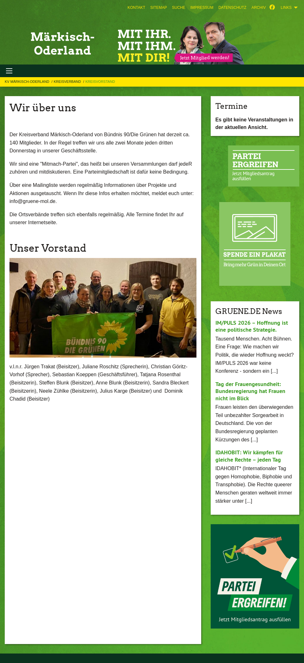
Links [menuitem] (286, 7)
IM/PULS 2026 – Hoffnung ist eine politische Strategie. (251, 326)
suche (178, 7)
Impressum (202, 7)
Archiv (258, 7)
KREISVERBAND (68, 81)
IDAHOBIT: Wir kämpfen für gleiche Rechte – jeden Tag (249, 456)
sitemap (158, 7)
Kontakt (136, 7)
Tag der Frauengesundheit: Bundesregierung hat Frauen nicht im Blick (250, 391)
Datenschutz (232, 7)
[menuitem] (136, 7)
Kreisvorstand (100, 81)
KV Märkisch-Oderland (27, 81)
